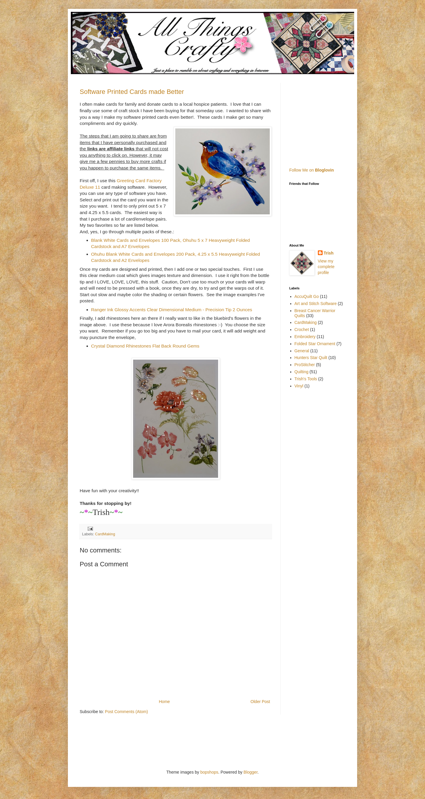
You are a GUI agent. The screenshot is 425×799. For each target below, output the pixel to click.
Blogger (250, 772)
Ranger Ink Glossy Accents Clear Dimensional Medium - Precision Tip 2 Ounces (171, 309)
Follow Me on (311, 170)
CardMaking (105, 534)
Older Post (260, 701)
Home (164, 701)
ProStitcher (305, 364)
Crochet (302, 329)
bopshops (209, 772)
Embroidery (305, 336)
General (302, 350)
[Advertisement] (326, 120)
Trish (329, 253)
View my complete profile (326, 267)
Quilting (301, 371)
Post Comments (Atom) (126, 711)
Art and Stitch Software (316, 303)
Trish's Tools (306, 378)
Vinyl (299, 386)
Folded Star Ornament (315, 343)
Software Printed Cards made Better (132, 91)
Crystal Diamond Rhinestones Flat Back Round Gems (145, 345)
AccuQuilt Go (307, 296)
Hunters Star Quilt (311, 357)
